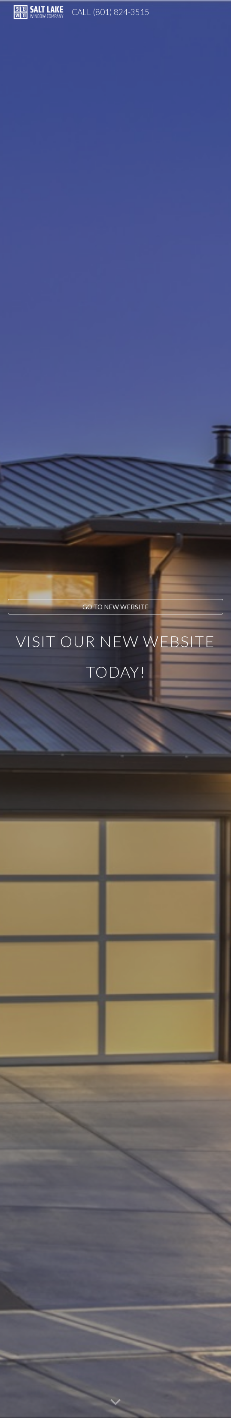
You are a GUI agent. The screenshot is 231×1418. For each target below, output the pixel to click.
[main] (115, 716)
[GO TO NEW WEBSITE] (115, 607)
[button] (115, 1402)
